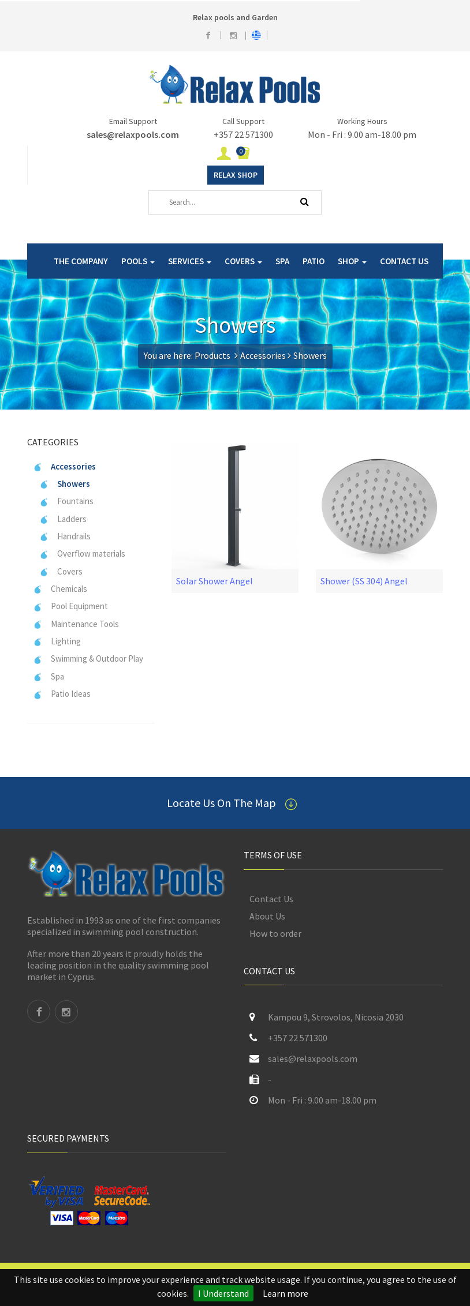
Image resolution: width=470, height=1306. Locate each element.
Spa (48, 676)
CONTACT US (404, 261)
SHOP (352, 261)
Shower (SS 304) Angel (364, 581)
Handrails (65, 536)
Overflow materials (82, 553)
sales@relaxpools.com (133, 134)
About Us (267, 916)
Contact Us (271, 899)
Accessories (263, 355)
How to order (275, 933)
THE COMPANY (81, 261)
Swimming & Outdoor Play (88, 658)
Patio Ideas (62, 693)
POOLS (138, 261)
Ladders (63, 518)
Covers (61, 571)
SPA (282, 261)
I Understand (223, 1293)
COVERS (243, 261)
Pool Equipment (70, 606)
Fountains (66, 501)
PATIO (313, 261)
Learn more (285, 1293)
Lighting (57, 641)
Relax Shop (236, 175)
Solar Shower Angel (214, 581)
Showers (64, 483)
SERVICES (189, 261)
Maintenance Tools (76, 623)
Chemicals (60, 588)
